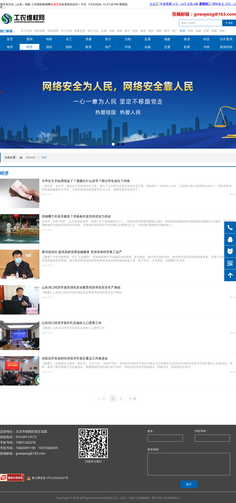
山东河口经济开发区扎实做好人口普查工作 (71, 323)
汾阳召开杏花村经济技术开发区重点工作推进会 (75, 358)
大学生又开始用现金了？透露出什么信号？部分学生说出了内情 (86, 181)
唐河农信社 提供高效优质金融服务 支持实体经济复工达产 (82, 252)
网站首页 (31, 157)
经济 (44, 157)
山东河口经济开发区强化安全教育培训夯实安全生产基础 (81, 287)
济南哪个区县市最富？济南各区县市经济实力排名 (76, 216)
